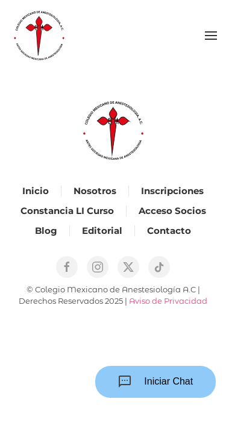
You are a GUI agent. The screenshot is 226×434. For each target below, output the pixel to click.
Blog (46, 230)
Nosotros (95, 191)
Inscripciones (172, 191)
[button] (211, 35)
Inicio (35, 191)
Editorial (102, 230)
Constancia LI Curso (67, 210)
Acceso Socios (172, 210)
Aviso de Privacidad (168, 301)
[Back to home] (39, 35)
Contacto (169, 230)
